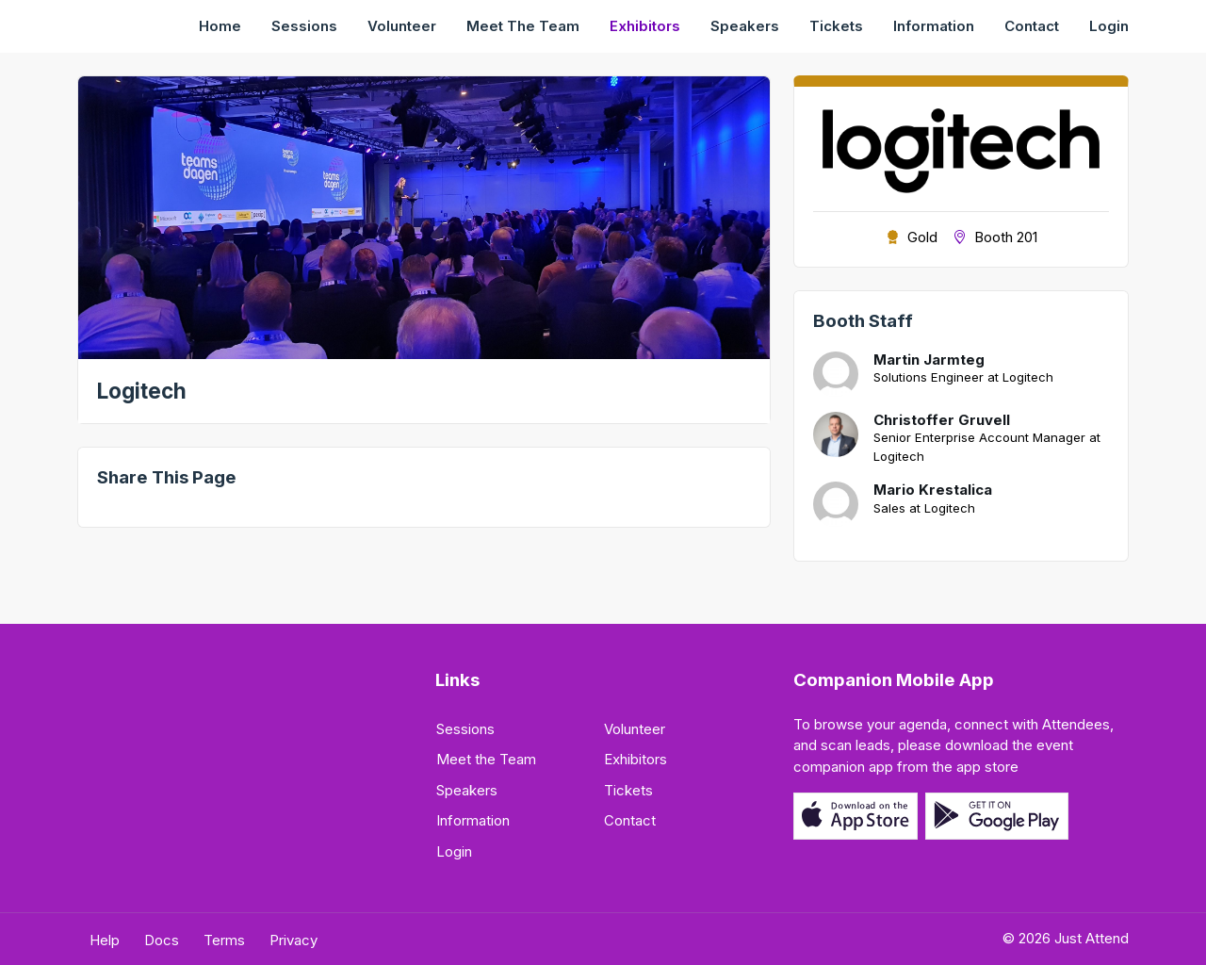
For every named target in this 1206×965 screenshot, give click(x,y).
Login (1109, 26)
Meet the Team (522, 26)
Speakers (744, 26)
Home (220, 26)
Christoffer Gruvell (941, 420)
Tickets (836, 26)
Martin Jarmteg (929, 360)
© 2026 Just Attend (1065, 938)
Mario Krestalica (932, 490)
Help (105, 940)
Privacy (293, 940)
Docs (161, 940)
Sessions (304, 26)
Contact (1031, 26)
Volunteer (401, 26)
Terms (224, 940)
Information (933, 26)
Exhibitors (645, 26)
